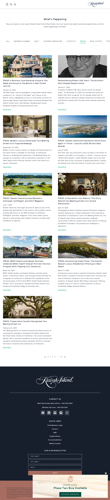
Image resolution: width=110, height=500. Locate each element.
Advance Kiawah (22, 41)
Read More (7, 109)
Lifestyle (71, 41)
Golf (36, 41)
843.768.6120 (62, 407)
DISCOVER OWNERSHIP (70, 494)
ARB (55, 432)
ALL (8, 41)
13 (61, 357)
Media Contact (55, 443)
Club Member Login (55, 425)
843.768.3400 (67, 403)
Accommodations (55, 440)
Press (83, 41)
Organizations (55, 436)
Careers (55, 429)
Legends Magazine (52, 41)
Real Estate (96, 41)
